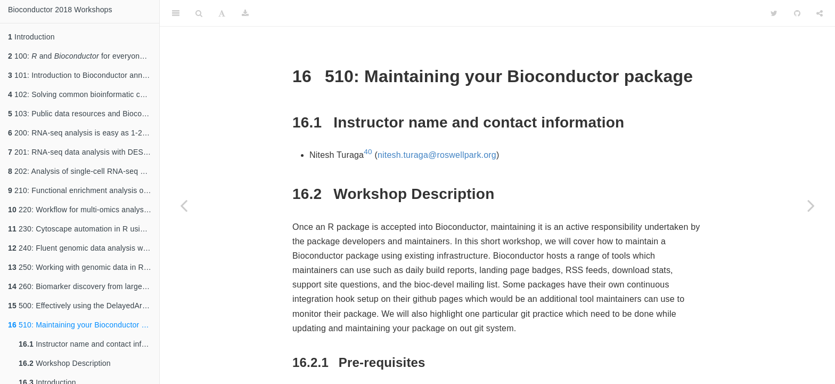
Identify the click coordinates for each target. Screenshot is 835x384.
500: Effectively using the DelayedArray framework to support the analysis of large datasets (83, 305)
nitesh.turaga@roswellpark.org (437, 154)
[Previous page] (184, 205)
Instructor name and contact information (89, 344)
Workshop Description (65, 363)
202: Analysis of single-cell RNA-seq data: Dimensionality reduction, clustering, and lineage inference (83, 171)
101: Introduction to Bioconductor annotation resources (83, 75)
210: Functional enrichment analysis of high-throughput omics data (83, 190)
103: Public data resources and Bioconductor (83, 113)
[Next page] (811, 205)
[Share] (819, 13)
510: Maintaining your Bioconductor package (83, 325)
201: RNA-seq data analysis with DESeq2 (82, 152)
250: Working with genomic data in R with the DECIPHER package (83, 267)
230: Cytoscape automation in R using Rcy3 (83, 229)
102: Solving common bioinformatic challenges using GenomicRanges (83, 94)
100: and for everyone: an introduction (83, 56)
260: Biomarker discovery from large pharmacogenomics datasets (83, 286)
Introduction (31, 37)
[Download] (245, 13)
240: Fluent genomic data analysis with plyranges (83, 248)
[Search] (198, 13)
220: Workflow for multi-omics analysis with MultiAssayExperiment (83, 209)
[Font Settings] (221, 13)
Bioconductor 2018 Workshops (60, 9)
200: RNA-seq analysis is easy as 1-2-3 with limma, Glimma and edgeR (83, 133)
